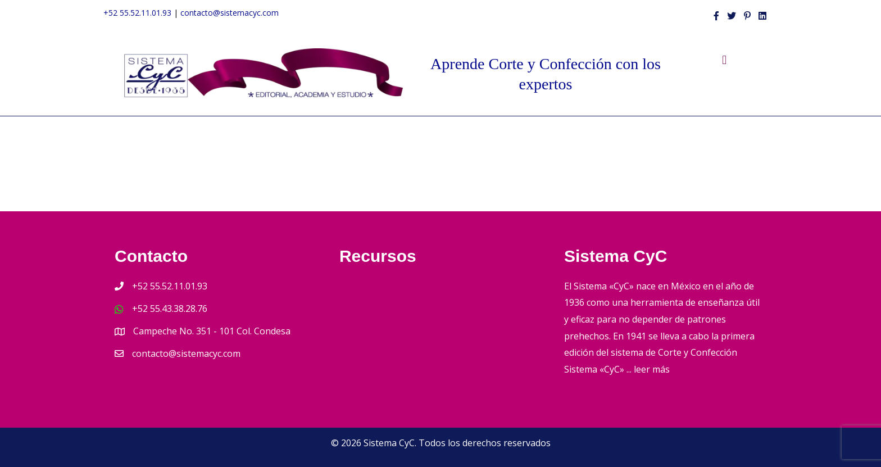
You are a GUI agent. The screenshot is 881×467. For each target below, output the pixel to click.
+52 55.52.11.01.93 (137, 12)
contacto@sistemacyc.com (229, 12)
